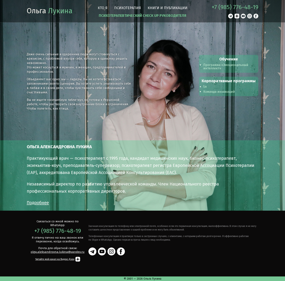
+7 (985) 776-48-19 (235, 7)
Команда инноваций (219, 92)
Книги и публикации (167, 8)
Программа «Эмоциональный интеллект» (225, 66)
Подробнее (38, 202)
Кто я (102, 8)
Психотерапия (127, 8)
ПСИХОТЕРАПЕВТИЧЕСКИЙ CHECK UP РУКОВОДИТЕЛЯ (142, 15)
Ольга (49, 11)
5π (205, 87)
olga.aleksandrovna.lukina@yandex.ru (58, 252)
